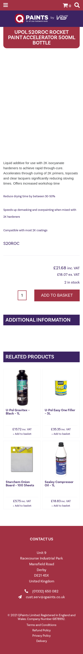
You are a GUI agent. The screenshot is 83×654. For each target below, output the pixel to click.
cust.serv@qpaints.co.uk (45, 597)
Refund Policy (41, 630)
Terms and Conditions (41, 625)
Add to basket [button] (23, 433)
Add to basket (57, 295)
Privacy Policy (41, 636)
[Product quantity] (22, 295)
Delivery (41, 641)
